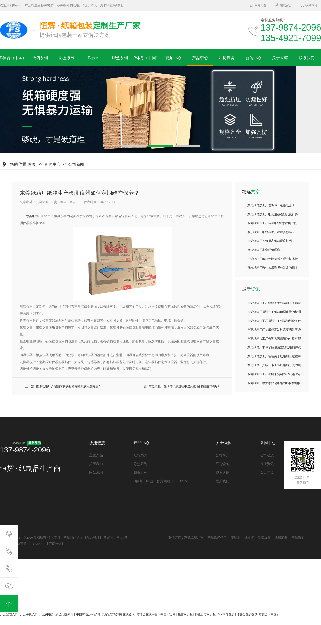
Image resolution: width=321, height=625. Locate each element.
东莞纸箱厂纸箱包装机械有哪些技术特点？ (272, 260)
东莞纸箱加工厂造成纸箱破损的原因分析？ (272, 224)
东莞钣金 (297, 537)
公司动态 (267, 455)
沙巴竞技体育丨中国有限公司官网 (77, 614)
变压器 (235, 537)
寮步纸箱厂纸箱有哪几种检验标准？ (271, 232)
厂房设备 (227, 58)
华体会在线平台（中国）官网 (156, 614)
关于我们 (96, 464)
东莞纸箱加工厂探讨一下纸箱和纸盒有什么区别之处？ (274, 322)
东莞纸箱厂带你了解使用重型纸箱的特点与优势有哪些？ (274, 349)
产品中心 (200, 58)
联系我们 (307, 58)
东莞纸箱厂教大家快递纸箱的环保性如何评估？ (274, 384)
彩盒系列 (67, 58)
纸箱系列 (40, 58)
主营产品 (96, 455)
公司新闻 (76, 164)
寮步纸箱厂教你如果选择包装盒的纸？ (272, 267)
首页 (32, 164)
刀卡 (103, 5)
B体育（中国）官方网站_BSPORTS (13, 61)
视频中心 (173, 58)
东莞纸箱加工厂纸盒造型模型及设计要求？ (272, 216)
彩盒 (85, 5)
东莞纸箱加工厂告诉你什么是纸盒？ (271, 205)
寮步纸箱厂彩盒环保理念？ (265, 250)
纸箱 (76, 5)
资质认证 (222, 472)
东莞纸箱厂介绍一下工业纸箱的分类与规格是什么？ (274, 367)
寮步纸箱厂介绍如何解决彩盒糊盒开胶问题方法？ (68, 386)
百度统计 (55, 544)
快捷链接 (97, 443)
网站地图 (260, 5)
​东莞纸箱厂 (33, 216)
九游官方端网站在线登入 (118, 614)
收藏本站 (311, 5)
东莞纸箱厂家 (193, 537)
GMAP (37, 544)
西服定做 (281, 537)
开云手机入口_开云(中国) (36, 614)
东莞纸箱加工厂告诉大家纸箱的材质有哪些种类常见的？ (274, 340)
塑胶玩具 (264, 537)
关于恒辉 (280, 58)
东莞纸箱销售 (217, 537)
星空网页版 (185, 614)
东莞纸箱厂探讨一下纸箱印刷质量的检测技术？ (274, 313)
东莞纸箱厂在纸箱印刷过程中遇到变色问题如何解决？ (184, 386)
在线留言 (286, 5)
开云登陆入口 (9, 614)
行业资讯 (267, 464)
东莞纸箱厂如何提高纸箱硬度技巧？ (271, 241)
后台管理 (93, 537)
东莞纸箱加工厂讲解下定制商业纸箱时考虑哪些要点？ (274, 375)
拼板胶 (249, 537)
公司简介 (222, 455)
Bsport (93, 58)
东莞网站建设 (73, 537)
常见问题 (267, 472)
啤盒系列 (120, 58)
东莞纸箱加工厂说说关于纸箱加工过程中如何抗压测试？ (274, 358)
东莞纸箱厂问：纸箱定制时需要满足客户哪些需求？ (274, 331)
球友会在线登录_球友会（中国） (258, 614)
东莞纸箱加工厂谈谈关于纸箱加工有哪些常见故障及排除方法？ (274, 304)
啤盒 (94, 5)
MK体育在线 (226, 614)
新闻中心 (253, 58)
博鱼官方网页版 (205, 614)
